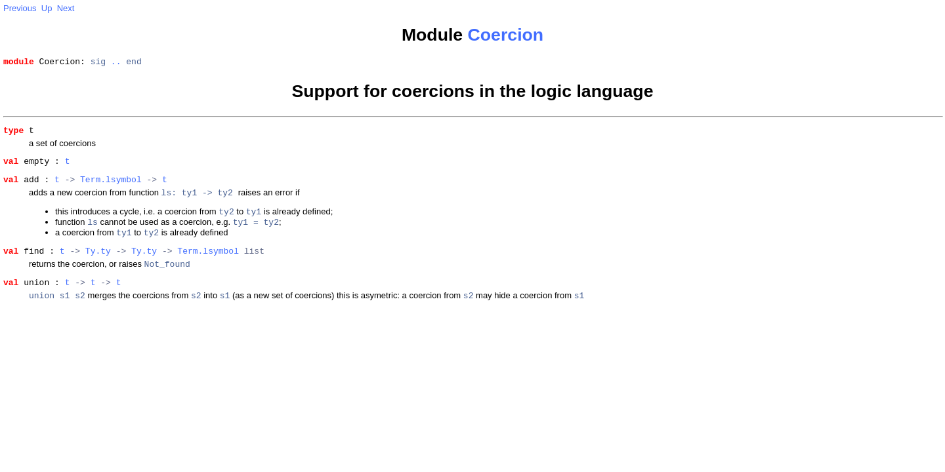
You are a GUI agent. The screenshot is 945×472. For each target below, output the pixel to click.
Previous (20, 8)
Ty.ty (98, 265)
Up (46, 8)
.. (116, 63)
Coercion (506, 35)
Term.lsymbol (111, 187)
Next (66, 8)
